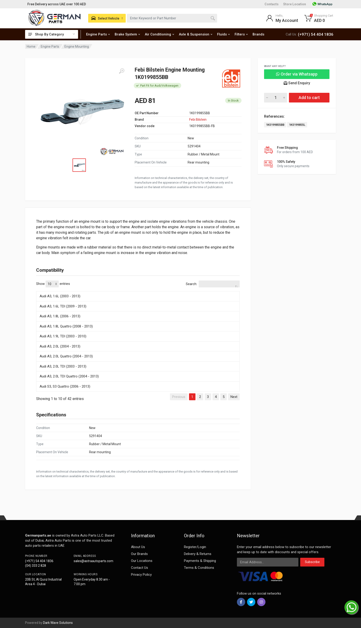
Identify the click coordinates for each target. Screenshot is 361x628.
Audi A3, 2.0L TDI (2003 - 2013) (63, 366)
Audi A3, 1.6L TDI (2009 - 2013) (63, 306)
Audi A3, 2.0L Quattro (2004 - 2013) (66, 356)
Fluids (223, 34)
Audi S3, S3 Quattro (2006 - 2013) (65, 386)
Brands (258, 34)
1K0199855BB (275, 124)
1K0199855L (297, 124)
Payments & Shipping (200, 561)
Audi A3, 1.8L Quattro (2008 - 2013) (66, 326)
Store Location (294, 4)
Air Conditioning (159, 34)
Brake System (127, 34)
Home (31, 46)
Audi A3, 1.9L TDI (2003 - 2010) (63, 336)
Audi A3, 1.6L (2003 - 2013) (60, 296)
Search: (213, 283)
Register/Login (195, 547)
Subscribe (312, 562)
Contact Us (139, 568)
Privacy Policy (141, 575)
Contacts (272, 4)
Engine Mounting (76, 46)
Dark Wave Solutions (58, 623)
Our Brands (139, 554)
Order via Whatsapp (296, 74)
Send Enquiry (297, 83)
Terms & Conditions (199, 568)
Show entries (53, 283)
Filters (241, 34)
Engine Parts (98, 34)
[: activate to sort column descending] (138, 290)
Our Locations (141, 561)
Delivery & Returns (197, 554)
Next (233, 397)
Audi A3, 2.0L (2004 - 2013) (60, 346)
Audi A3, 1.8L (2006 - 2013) (60, 316)
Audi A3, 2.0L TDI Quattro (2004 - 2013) (69, 376)
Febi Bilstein (198, 119)
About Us (138, 547)
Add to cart (309, 97)
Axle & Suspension (195, 34)
